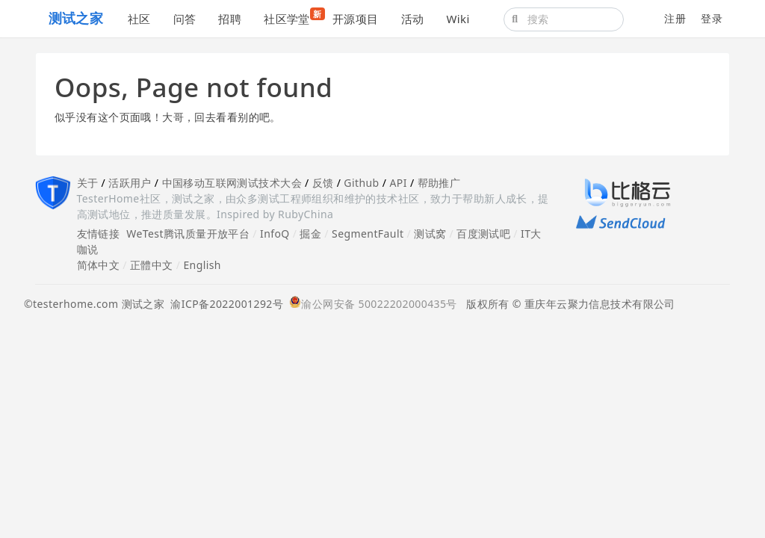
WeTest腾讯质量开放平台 (188, 233)
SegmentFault (367, 233)
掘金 (310, 233)
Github (361, 183)
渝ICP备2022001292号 (223, 304)
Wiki (457, 18)
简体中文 (98, 265)
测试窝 (430, 233)
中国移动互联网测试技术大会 (232, 183)
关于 (88, 183)
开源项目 (355, 18)
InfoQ (275, 233)
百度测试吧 (483, 233)
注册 (675, 18)
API (397, 183)
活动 (412, 18)
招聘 (229, 18)
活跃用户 (130, 183)
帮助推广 (439, 183)
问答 (184, 18)
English (202, 265)
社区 (139, 18)
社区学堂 (292, 16)
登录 (711, 18)
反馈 (323, 183)
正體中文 (151, 265)
